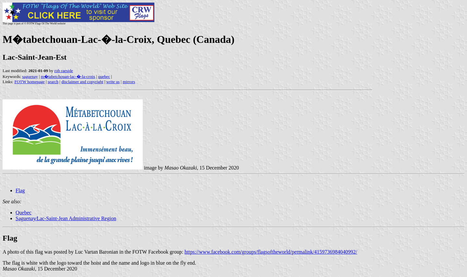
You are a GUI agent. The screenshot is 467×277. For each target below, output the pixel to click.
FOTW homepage (29, 81)
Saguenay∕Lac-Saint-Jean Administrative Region (66, 218)
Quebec (23, 212)
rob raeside (63, 70)
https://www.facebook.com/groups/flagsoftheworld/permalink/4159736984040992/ (271, 252)
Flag (20, 190)
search (53, 81)
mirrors (129, 81)
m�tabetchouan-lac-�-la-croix (68, 76)
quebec (104, 76)
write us (113, 81)
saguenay (30, 76)
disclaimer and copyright (82, 81)
